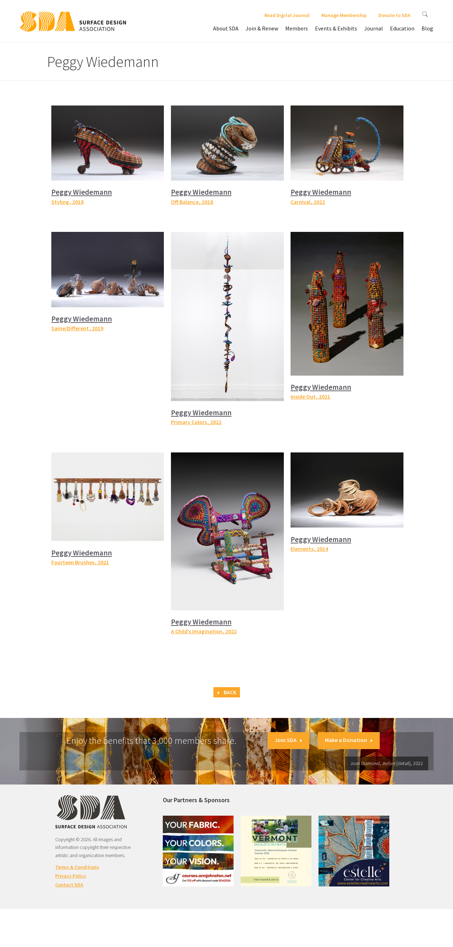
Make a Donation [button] (349, 739)
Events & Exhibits (336, 28)
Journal (373, 28)
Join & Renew (262, 28)
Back (226, 692)
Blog (427, 28)
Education (402, 28)
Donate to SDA (394, 15)
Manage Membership (344, 15)
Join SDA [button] (288, 739)
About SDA (226, 28)
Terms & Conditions (77, 867)
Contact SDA (69, 885)
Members (296, 28)
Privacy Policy (70, 876)
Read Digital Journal (287, 15)
